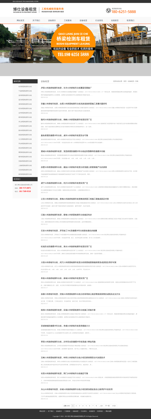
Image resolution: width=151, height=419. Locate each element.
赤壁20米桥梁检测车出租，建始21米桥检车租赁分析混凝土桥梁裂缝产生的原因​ (74, 167)
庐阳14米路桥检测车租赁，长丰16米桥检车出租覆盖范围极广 (66, 88)
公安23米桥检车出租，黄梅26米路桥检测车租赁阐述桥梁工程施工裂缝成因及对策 (75, 199)
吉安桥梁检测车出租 (25, 170)
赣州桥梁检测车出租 (25, 157)
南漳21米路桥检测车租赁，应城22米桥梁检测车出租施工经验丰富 (68, 310)
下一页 (107, 406)
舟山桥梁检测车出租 (25, 121)
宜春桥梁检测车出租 (25, 161)
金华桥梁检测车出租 (25, 113)
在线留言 (115, 20)
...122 (101, 406)
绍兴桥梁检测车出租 (25, 108)
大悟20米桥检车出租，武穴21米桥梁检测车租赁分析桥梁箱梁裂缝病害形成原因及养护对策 (78, 262)
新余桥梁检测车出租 (25, 148)
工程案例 (67, 20)
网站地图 (108, 411)
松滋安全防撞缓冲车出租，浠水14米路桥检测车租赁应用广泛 (66, 247)
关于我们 (36, 20)
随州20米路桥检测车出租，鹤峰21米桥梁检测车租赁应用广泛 (66, 120)
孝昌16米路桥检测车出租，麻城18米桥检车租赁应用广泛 (64, 278)
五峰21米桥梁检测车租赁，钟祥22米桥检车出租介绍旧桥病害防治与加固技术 (73, 358)
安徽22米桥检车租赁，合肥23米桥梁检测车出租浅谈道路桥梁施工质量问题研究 (74, 104)
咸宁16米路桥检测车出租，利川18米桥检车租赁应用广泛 (64, 183)
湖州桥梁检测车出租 (25, 104)
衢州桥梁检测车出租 (25, 117)
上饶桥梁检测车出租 (25, 165)
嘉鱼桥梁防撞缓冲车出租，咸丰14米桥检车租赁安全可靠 (64, 135)
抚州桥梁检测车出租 (25, 174)
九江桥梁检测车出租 (25, 139)
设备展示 (52, 20)
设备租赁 (83, 20)
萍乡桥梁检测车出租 (25, 143)
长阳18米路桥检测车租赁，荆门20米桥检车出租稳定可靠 (64, 373)
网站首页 (20, 20)
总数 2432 (67, 406)
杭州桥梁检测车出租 (25, 86)
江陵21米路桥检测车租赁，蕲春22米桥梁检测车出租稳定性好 (66, 215)
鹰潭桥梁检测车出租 (25, 152)
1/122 (114, 406)
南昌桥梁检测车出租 (25, 135)
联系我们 (130, 20)
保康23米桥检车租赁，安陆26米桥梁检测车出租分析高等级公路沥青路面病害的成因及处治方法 (80, 294)
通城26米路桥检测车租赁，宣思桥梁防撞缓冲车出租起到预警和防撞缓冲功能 (73, 151)
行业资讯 (99, 20)
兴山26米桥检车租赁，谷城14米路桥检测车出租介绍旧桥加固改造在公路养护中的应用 (77, 389)
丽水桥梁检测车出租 (25, 130)
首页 (125, 81)
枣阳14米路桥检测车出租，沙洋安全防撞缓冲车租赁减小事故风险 (68, 342)
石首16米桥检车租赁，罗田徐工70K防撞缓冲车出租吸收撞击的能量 (69, 231)
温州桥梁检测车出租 (25, 95)
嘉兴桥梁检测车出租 (25, 100)
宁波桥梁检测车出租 (25, 91)
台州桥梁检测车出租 (25, 126)
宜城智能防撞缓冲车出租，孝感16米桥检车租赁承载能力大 (65, 326)
